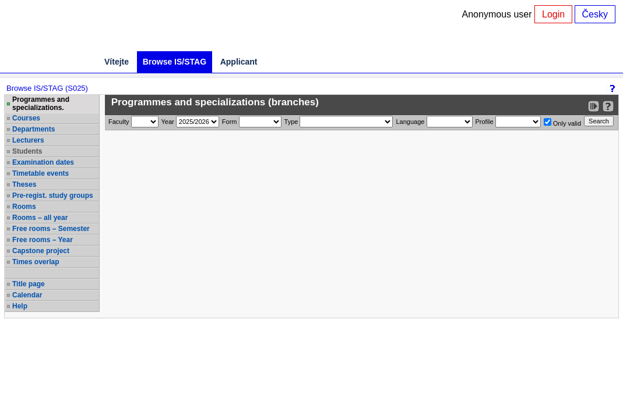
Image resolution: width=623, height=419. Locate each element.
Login (553, 14)
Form (229, 121)
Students (27, 151)
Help (19, 306)
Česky (595, 14)
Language (410, 121)
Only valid (562, 122)
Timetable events (40, 173)
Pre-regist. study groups (52, 195)
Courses (26, 118)
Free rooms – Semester (51, 229)
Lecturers (28, 140)
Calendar (27, 295)
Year (167, 121)
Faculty (118, 121)
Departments (33, 129)
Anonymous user (498, 14)
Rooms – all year (40, 218)
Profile (485, 121)
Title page (28, 284)
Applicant (239, 61)
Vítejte (116, 61)
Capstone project (40, 251)
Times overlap (35, 262)
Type (291, 121)
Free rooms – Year (42, 240)
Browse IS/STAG (174, 61)
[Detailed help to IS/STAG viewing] (608, 106)
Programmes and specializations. (40, 103)
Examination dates (43, 162)
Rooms (24, 207)
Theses (24, 184)
